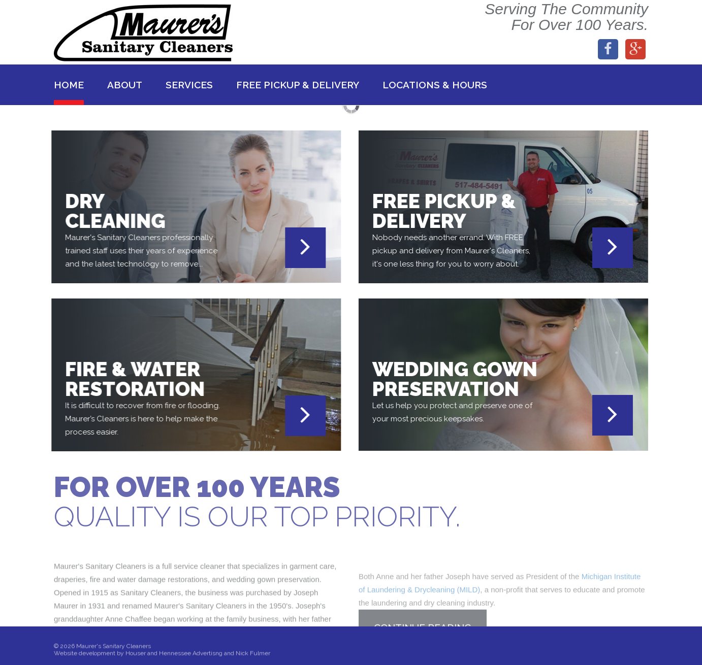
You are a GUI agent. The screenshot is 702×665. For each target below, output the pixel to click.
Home (69, 84)
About (124, 84)
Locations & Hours (434, 84)
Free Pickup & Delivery (297, 84)
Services (189, 84)
